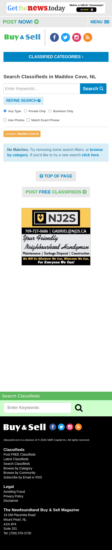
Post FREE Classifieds (19, 454)
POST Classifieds (56, 191)
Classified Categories (56, 56)
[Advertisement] (56, 325)
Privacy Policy (13, 496)
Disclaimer (10, 500)
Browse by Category (17, 468)
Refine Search (23, 100)
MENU (101, 23)
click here (90, 155)
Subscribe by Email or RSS (22, 477)
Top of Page (56, 176)
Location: (22, 133)
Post (21, 22)
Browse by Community (19, 473)
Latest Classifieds (15, 459)
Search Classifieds (16, 464)
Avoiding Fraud (14, 491)
